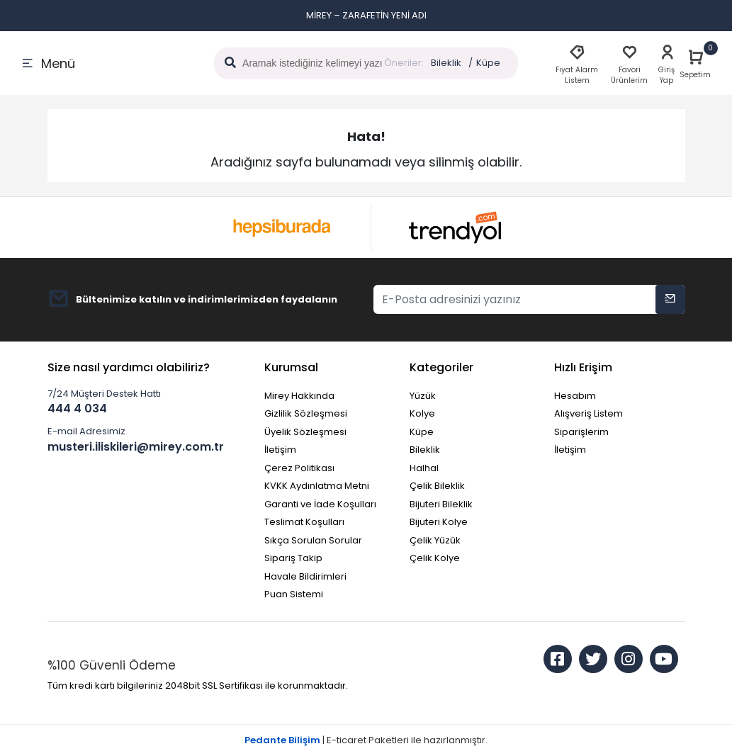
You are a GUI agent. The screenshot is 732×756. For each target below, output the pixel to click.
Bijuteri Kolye (439, 522)
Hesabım (575, 395)
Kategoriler (441, 367)
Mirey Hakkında (299, 395)
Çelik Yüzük (435, 540)
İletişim (280, 449)
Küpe (488, 62)
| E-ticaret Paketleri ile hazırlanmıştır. (366, 740)
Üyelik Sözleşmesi (305, 432)
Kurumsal (291, 367)
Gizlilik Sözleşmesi (305, 413)
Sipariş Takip (293, 558)
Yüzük (423, 395)
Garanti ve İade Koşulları (320, 504)
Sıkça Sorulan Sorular (313, 540)
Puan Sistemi (293, 594)
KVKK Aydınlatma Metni (316, 485)
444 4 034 (77, 408)
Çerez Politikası (299, 468)
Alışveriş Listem (588, 413)
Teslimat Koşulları (304, 522)
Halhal (424, 468)
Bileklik (446, 62)
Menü (48, 63)
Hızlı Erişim (583, 367)
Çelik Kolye (435, 558)
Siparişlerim (581, 432)
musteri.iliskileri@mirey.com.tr (135, 447)
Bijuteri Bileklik (441, 504)
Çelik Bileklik (437, 485)
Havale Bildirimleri (305, 576)
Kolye (422, 413)
